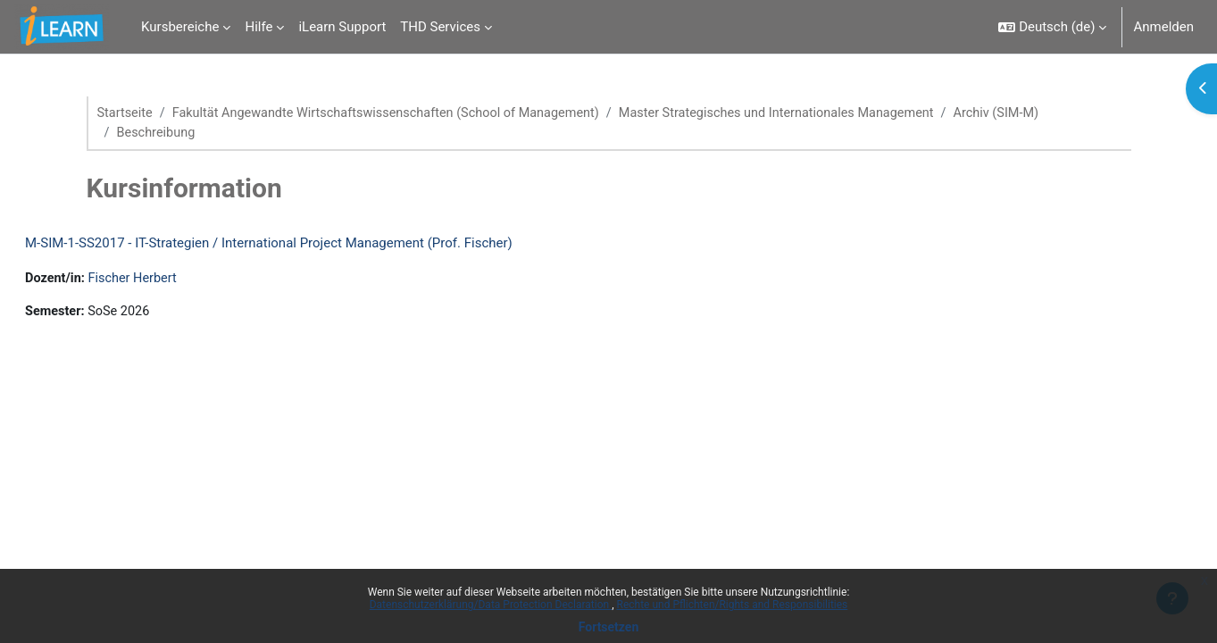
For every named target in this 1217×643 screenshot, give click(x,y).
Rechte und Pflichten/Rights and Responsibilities (732, 604)
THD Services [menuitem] (440, 27)
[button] (1052, 27)
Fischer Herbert (179, 280)
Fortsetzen (609, 627)
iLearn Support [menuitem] (342, 27)
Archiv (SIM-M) (1028, 113)
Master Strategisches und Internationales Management (801, 113)
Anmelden (1163, 27)
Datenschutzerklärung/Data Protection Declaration (491, 604)
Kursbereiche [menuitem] (180, 27)
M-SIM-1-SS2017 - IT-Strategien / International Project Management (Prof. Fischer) (311, 245)
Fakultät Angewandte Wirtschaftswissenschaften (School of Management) (395, 113)
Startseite (126, 113)
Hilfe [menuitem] (258, 27)
